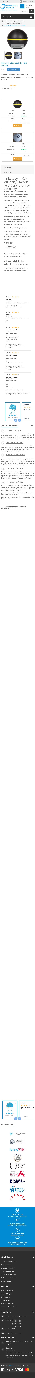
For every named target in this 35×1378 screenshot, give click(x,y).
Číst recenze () (7, 88)
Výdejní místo (7, 1265)
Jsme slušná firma (9, 425)
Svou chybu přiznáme (14, 469)
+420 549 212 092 (26, 1)
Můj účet (4, 1286)
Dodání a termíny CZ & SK (10, 1261)
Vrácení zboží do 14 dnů (10, 1274)
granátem (19, 219)
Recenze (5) (8, 172)
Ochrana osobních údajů (10, 1278)
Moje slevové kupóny (9, 1303)
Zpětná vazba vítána (14, 482)
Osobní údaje (6, 1300)
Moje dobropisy (7, 1294)
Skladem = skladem (13, 431)
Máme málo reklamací (14, 443)
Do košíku (18, 125)
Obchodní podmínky (8, 1268)
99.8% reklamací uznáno (15, 455)
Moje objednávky (8, 1290)
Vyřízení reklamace (8, 1271)
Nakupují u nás (7, 1124)
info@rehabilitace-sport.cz (19, 489)
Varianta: (3, 69)
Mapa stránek (7, 1281)
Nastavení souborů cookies (10, 1307)
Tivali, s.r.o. (11, 1365)
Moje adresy (6, 1297)
